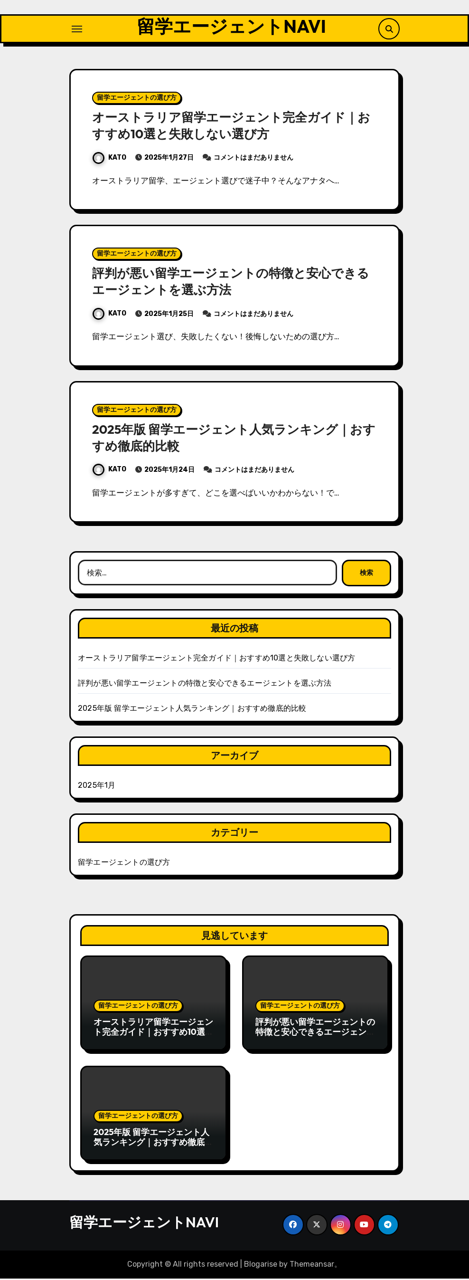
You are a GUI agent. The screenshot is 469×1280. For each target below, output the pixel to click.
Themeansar (312, 1265)
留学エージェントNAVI (231, 27)
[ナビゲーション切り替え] (76, 29)
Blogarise (260, 1265)
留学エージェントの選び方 (137, 99)
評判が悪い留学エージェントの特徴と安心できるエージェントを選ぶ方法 (229, 282)
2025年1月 (96, 786)
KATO (109, 159)
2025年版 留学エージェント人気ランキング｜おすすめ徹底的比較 (192, 709)
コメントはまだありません (253, 159)
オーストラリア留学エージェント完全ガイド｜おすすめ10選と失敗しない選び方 (229, 126)
